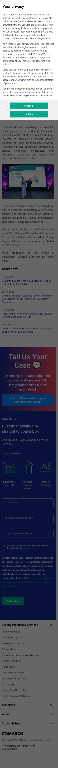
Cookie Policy (45, 95)
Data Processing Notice (22, 95)
